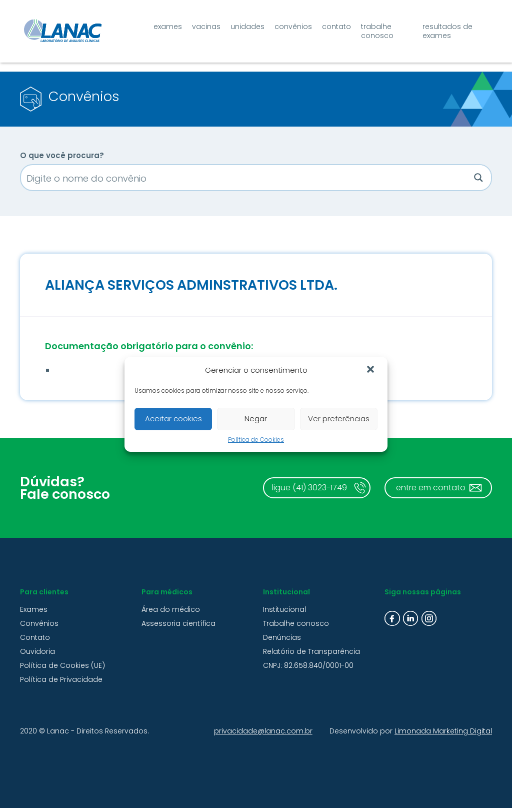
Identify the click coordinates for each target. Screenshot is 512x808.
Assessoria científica (179, 623)
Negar (255, 418)
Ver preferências (339, 418)
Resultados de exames (447, 31)
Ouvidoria (37, 651)
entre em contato (431, 487)
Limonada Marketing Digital (443, 731)
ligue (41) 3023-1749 (309, 487)
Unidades (247, 27)
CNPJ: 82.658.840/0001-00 (308, 665)
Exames (168, 27)
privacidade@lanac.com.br (263, 731)
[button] (372, 370)
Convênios (293, 27)
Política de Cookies (256, 439)
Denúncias (282, 637)
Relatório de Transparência (311, 651)
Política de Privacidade (61, 679)
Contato (336, 27)
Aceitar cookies (173, 418)
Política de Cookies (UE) (62, 665)
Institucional (284, 609)
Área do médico (171, 609)
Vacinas (206, 27)
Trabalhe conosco (377, 31)
